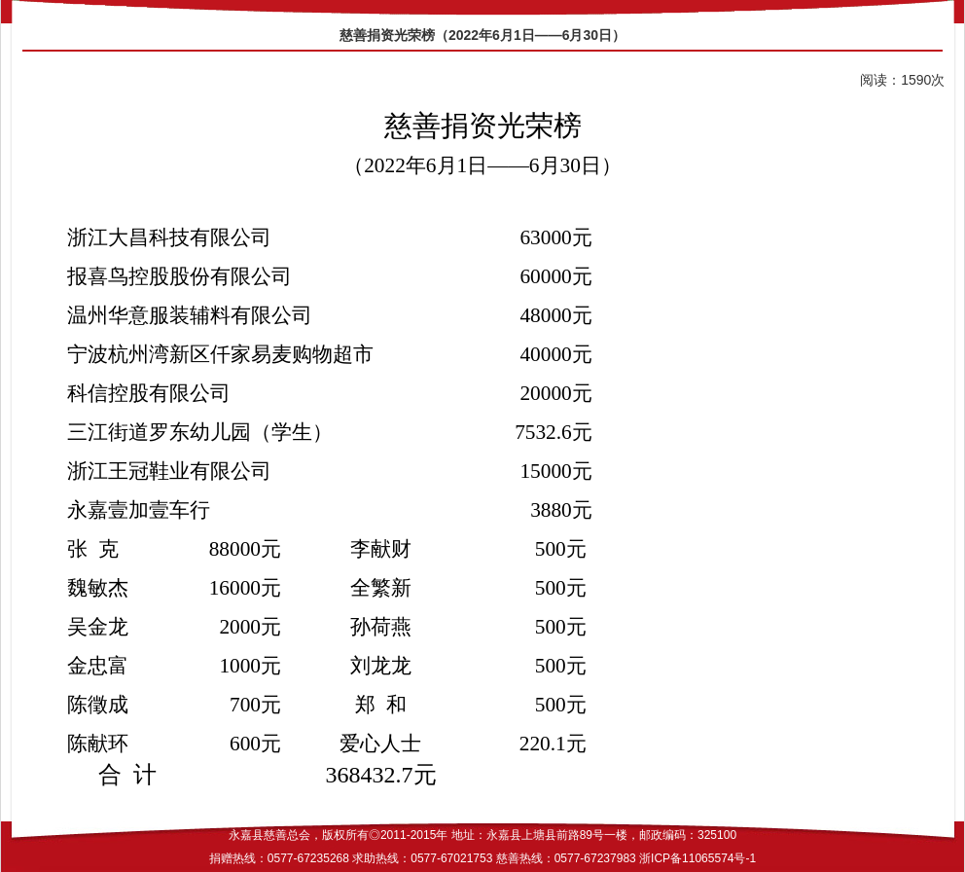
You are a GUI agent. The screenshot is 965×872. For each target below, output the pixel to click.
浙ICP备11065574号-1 (697, 858)
